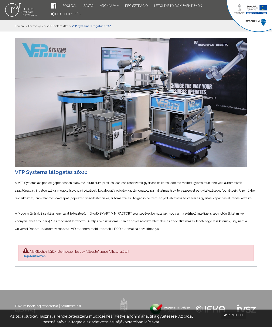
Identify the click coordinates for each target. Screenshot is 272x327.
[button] (53, 6)
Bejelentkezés (34, 256)
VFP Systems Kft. (57, 26)
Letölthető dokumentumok (178, 6)
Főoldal (70, 6)
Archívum (108, 6)
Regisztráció (136, 6)
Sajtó (89, 6)
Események (35, 26)
